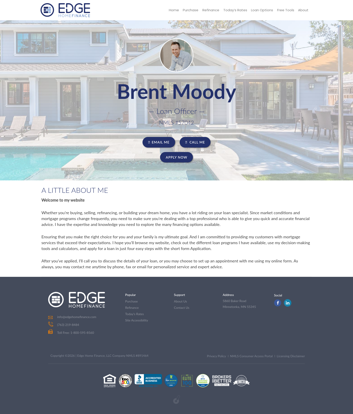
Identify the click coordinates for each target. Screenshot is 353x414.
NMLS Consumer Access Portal (251, 356)
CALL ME (195, 142)
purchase (131, 301)
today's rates (134, 314)
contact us (181, 307)
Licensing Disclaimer (291, 356)
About (303, 10)
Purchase (190, 10)
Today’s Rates (235, 10)
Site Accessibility (136, 320)
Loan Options (262, 10)
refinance (132, 307)
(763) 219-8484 (68, 325)
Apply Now (176, 157)
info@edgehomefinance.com (76, 317)
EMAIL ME (159, 142)
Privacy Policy (216, 356)
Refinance (210, 10)
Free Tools (285, 10)
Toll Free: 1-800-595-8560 (71, 332)
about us (180, 301)
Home (173, 10)
